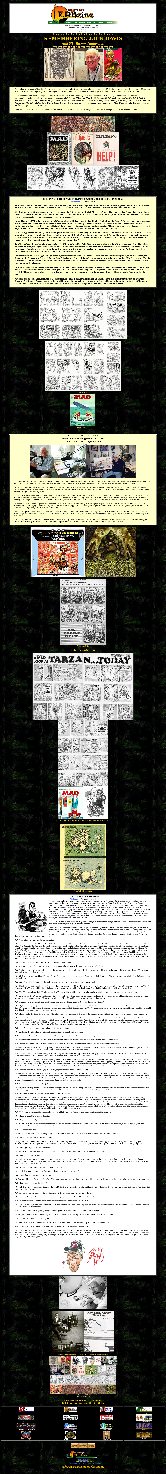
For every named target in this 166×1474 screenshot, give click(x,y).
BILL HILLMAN (83, 1460)
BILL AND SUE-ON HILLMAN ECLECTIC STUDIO (83, 1463)
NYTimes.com (77, 201)
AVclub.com (74, 899)
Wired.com (83, 444)
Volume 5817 (83, 31)
